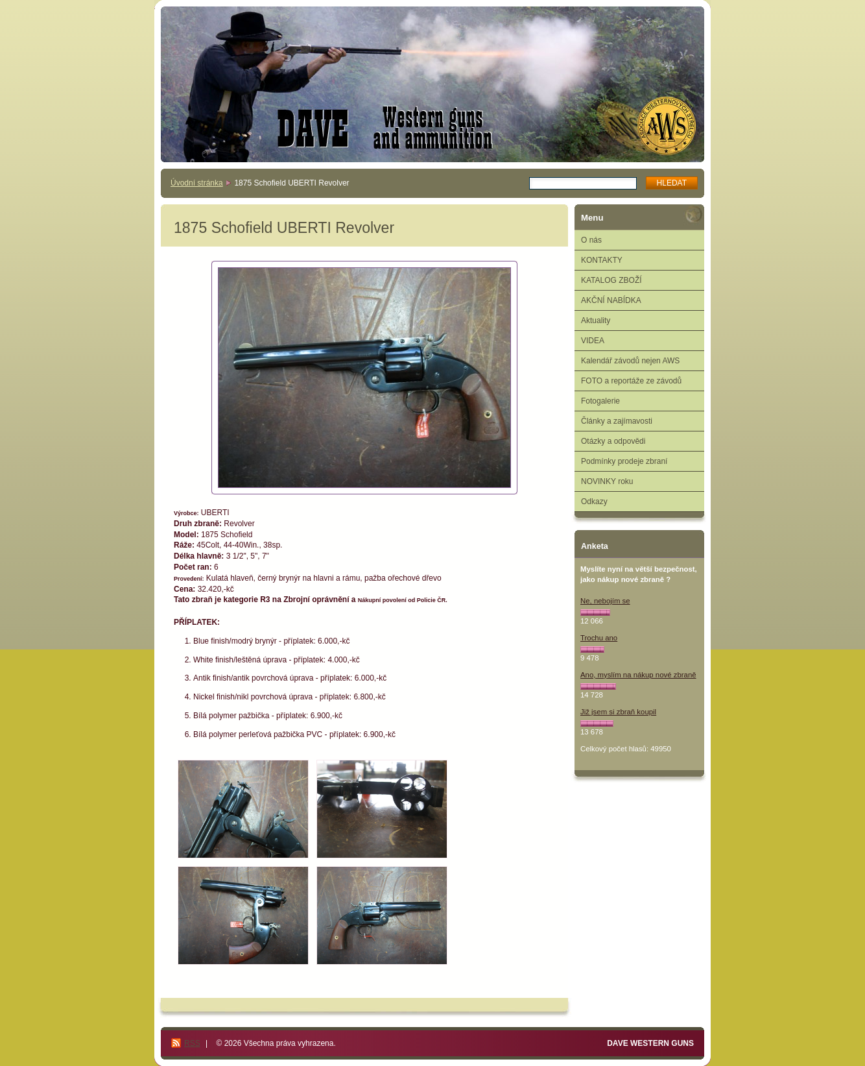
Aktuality (595, 320)
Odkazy (594, 501)
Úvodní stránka (197, 183)
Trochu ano (598, 638)
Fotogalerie (600, 401)
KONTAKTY (601, 260)
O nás (591, 240)
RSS (192, 1043)
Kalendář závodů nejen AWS (630, 360)
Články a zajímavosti (616, 421)
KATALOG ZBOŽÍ (611, 280)
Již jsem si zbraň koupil (618, 712)
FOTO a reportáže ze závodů (631, 380)
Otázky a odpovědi (613, 441)
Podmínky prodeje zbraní (624, 461)
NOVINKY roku (607, 481)
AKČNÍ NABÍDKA (611, 300)
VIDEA (592, 340)
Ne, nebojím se (605, 601)
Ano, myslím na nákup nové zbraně (638, 675)
